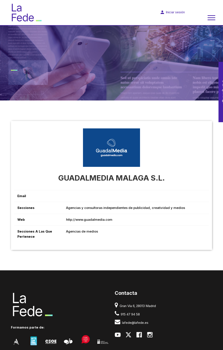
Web (21, 220)
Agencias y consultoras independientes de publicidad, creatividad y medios (125, 208)
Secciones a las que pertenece (34, 234)
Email (21, 196)
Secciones (26, 208)
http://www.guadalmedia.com (89, 220)
